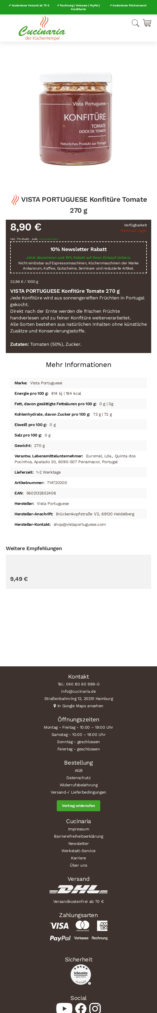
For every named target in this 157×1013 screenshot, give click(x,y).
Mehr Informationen (79, 365)
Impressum (78, 829)
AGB (79, 770)
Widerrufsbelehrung (79, 785)
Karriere (78, 858)
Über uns (78, 865)
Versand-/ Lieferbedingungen (78, 792)
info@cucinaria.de (78, 691)
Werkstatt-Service (78, 850)
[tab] (78, 362)
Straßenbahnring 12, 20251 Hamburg (78, 698)
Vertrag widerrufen (78, 805)
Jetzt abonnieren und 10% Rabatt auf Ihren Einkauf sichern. (78, 257)
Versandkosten (49, 239)
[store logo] (42, 28)
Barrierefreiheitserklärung (78, 836)
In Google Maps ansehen (80, 705)
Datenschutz (78, 777)
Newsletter (78, 843)
